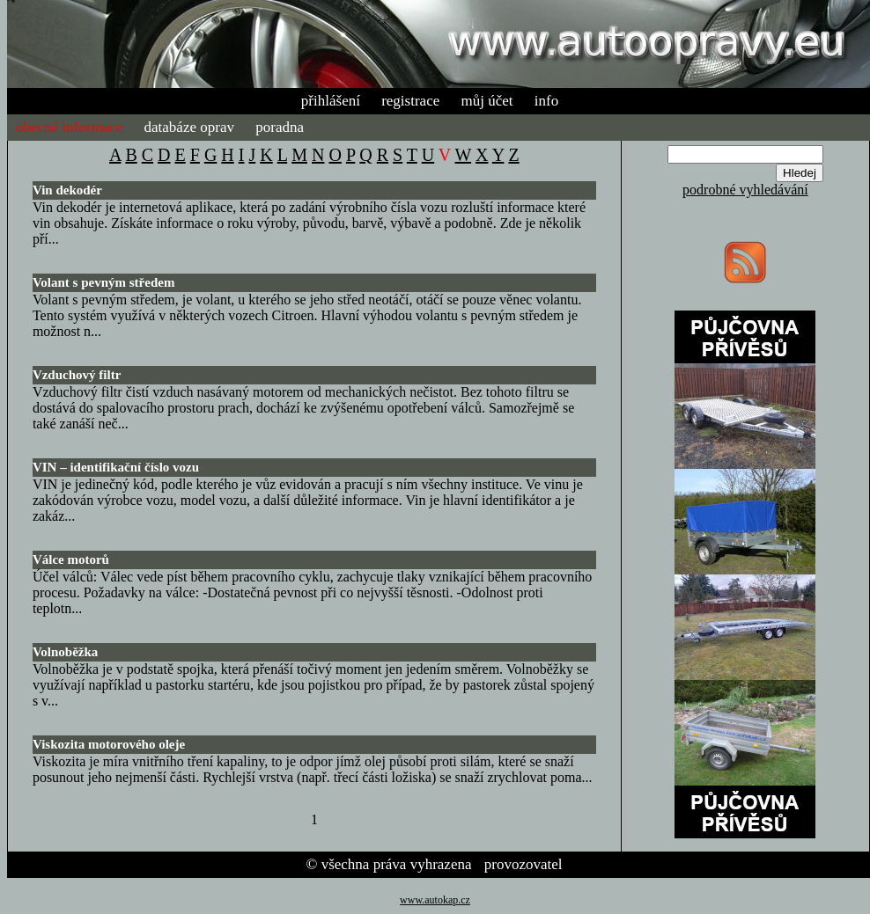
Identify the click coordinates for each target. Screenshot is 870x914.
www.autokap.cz (435, 900)
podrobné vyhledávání (745, 189)
